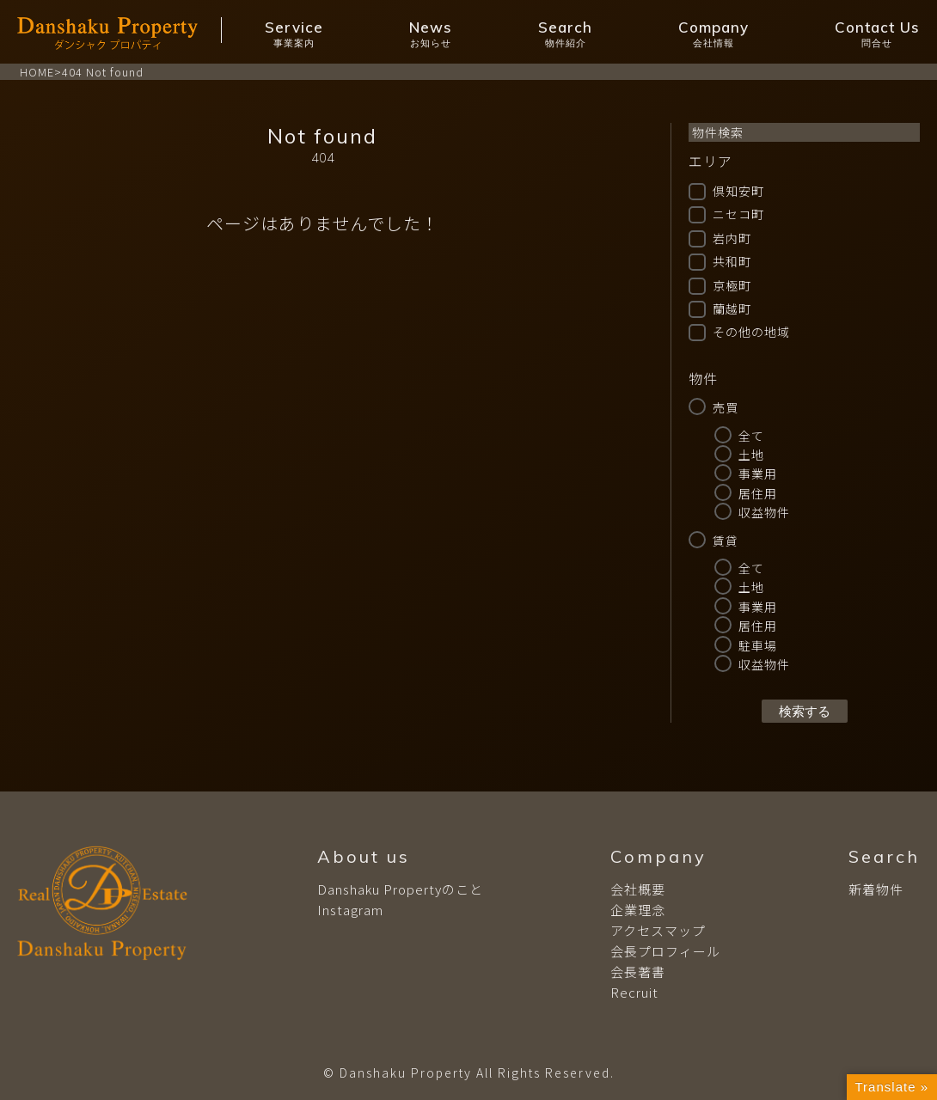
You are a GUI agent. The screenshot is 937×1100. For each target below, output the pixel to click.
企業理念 (637, 910)
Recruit (634, 992)
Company (713, 34)
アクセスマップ (658, 930)
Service (294, 34)
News (430, 34)
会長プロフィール (665, 951)
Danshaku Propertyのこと (400, 889)
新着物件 (875, 889)
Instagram (350, 910)
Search (565, 34)
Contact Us (877, 34)
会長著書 (637, 971)
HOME (37, 72)
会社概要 (637, 889)
